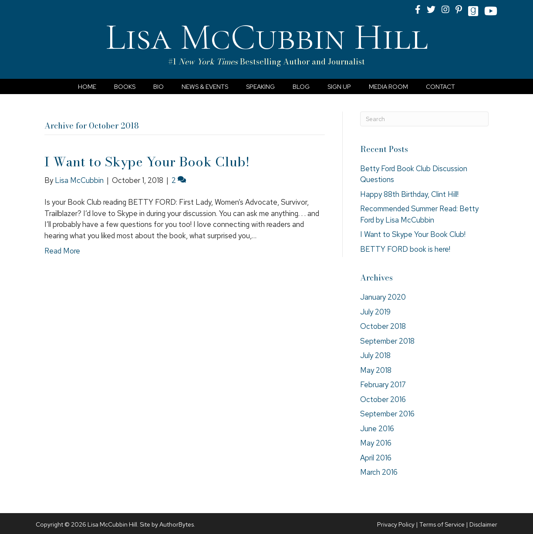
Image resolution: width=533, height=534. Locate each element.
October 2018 (383, 326)
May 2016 (375, 443)
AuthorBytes (176, 524)
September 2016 (387, 414)
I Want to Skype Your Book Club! (147, 162)
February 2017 (383, 384)
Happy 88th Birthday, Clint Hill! (409, 194)
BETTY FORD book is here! (405, 249)
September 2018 (387, 341)
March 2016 (379, 472)
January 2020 (383, 297)
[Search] (424, 119)
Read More (62, 251)
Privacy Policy (396, 524)
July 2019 (375, 312)
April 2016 (375, 458)
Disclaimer (483, 524)
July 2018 (375, 355)
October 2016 (383, 399)
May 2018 (375, 370)
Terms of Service (442, 524)
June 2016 (377, 428)
